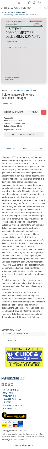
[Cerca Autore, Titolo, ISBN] (25, 8)
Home (4, 12)
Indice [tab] (25, 149)
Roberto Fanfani (17, 90)
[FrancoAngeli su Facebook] (3, 385)
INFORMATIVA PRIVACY (13, 405)
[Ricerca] (45, 8)
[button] (18, 3)
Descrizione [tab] (10, 149)
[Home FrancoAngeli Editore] (8, 3)
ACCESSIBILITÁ (10, 408)
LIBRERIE (7, 402)
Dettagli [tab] (39, 149)
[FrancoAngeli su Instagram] (9, 385)
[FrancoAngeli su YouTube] (12, 385)
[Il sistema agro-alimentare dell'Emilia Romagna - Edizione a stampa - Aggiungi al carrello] (43, 112)
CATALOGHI (8, 393)
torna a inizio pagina (24, 445)
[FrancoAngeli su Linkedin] (6, 385)
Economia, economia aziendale (18, 334)
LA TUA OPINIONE (11, 390)
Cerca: (4, 8)
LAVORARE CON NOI (12, 399)
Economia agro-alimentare (17, 12)
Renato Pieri (31, 90)
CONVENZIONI (9, 396)
